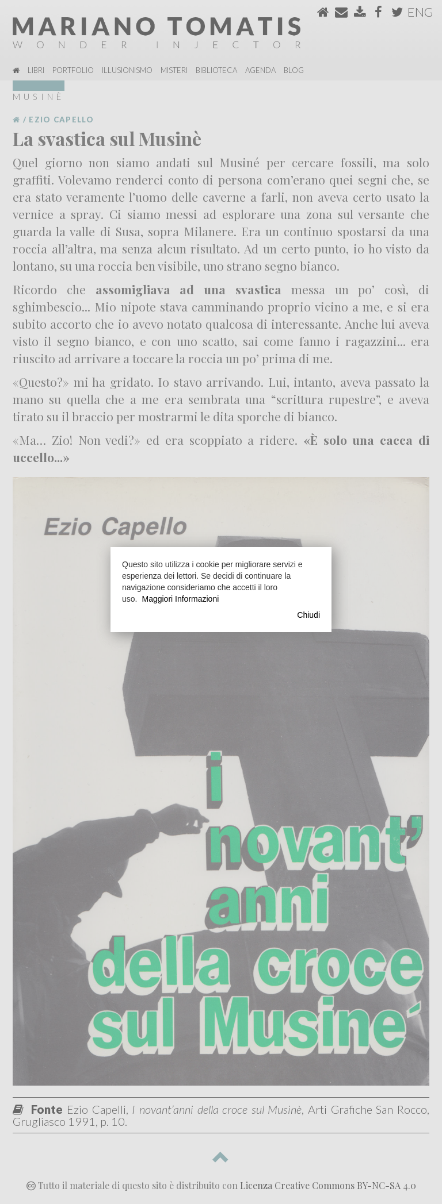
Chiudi (308, 615)
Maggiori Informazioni (180, 598)
